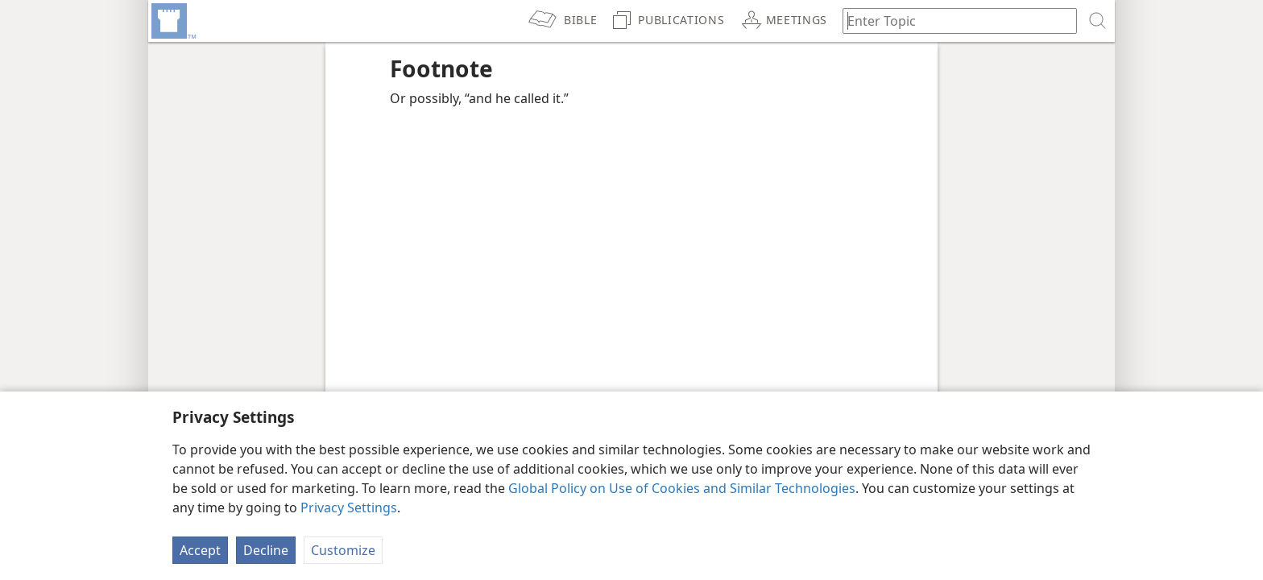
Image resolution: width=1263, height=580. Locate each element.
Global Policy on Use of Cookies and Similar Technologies (681, 488)
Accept (200, 550)
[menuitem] (172, 21)
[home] (172, 21)
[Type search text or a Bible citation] (952, 20)
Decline (265, 550)
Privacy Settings (348, 507)
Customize (343, 550)
